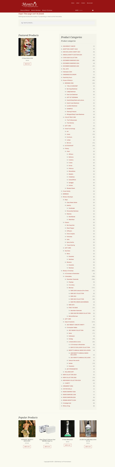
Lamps (68, 140)
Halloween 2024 (67, 72)
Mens (68, 253)
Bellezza (71, 157)
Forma (70, 165)
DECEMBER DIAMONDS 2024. (71, 63)
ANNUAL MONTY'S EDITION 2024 (72, 55)
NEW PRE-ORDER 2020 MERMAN (80, 302)
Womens (69, 262)
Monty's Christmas (68, 271)
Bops (66, 199)
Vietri (68, 151)
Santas (70, 363)
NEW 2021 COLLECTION (77, 293)
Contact (83, 3)
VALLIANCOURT (69, 372)
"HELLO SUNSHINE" (72, 86)
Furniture (69, 137)
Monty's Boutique (68, 197)
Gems (70, 333)
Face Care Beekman (72, 94)
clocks (68, 134)
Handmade (72, 208)
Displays (71, 282)
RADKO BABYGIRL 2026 (69, 394)
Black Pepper (70, 228)
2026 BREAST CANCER (69, 46)
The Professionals (72, 120)
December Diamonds (72, 279)
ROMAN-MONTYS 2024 (69, 400)
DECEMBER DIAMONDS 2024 (71, 60)
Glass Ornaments (69, 322)
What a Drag (66, 406)
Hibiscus (71, 168)
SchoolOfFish (72, 180)
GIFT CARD (68, 126)
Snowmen (71, 366)
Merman (71, 288)
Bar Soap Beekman (72, 89)
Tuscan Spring (71, 245)
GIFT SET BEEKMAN (72, 97)
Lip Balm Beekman (72, 106)
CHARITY (67, 383)
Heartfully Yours (67, 77)
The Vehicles (70, 123)
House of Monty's (68, 80)
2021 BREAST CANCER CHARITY (75, 325)
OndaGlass (72, 177)
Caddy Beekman (71, 91)
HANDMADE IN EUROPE (69, 74)
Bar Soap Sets (70, 225)
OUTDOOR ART (69, 145)
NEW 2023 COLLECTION (77, 299)
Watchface (71, 219)
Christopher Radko (72, 327)
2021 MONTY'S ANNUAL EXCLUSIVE (80, 357)
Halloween (72, 336)
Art (68, 131)
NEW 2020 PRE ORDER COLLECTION (81, 313)
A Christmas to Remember (72, 273)
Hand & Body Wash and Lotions (75, 100)
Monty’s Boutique (36, 10)
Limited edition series (75, 342)
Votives (71, 185)
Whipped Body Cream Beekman (75, 114)
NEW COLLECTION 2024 (69, 374)
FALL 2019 (66, 69)
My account (90, 3)
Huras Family (66, 191)
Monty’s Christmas (47, 10)
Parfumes (69, 236)
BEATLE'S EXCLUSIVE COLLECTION (80, 347)
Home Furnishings (70, 128)
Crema (70, 162)
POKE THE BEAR (73, 307)
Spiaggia (71, 182)
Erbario (67, 222)
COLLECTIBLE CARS (70, 117)
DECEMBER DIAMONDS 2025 (71, 66)
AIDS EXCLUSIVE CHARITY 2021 (71, 52)
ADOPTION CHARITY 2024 (70, 49)
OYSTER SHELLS (67, 389)
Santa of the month (74, 360)
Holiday (71, 339)
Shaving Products (71, 111)
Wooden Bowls (71, 188)
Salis (68, 239)
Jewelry (69, 205)
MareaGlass (72, 171)
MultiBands (72, 216)
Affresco (71, 154)
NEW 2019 (71, 305)
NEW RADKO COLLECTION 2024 (72, 380)
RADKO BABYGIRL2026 (69, 397)
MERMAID (66, 194)
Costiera (71, 160)
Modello (71, 174)
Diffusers (69, 231)
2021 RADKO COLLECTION (76, 330)
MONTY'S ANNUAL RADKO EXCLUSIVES (80, 350)
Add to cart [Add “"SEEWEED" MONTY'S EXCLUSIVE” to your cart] (27, 446)
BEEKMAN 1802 (69, 83)
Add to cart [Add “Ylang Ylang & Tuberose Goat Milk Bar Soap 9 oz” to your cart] (47, 446)
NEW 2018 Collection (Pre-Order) (80, 290)
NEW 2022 (73, 296)
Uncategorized (67, 403)
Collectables (68, 276)
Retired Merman (73, 316)
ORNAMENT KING (68, 386)
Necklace (71, 259)
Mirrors (69, 143)
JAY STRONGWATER (72, 369)
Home (72, 3)
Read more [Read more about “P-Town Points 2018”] (27, 64)
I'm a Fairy (71, 285)
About (77, 3)
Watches (69, 214)
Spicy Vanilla (70, 242)
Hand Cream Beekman (73, 103)
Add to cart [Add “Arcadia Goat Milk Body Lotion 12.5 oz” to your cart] (88, 446)
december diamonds (76, 310)
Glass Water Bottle (72, 202)
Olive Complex (71, 234)
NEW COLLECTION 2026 (69, 377)
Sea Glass (67, 251)
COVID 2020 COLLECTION (70, 57)
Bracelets (71, 256)
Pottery (67, 148)
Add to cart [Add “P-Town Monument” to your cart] (67, 445)
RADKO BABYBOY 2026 (69, 392)
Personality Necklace (72, 211)
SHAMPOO (70, 109)
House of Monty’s (25, 10)
